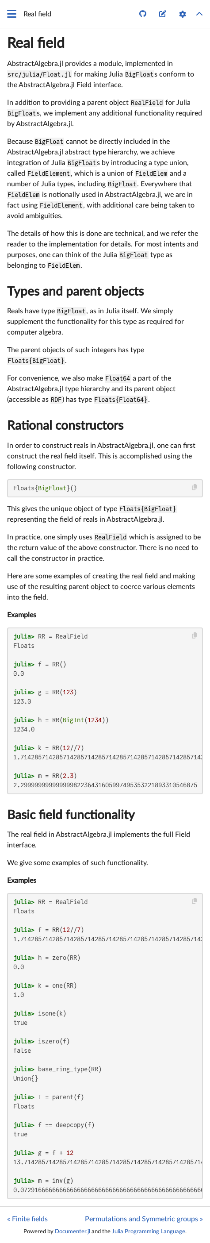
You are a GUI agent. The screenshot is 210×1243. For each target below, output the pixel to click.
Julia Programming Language (148, 1231)
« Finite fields (27, 1219)
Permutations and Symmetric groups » (144, 1219)
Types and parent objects (75, 291)
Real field (36, 43)
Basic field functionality (71, 815)
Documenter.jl (72, 1231)
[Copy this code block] (194, 487)
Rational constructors (65, 425)
